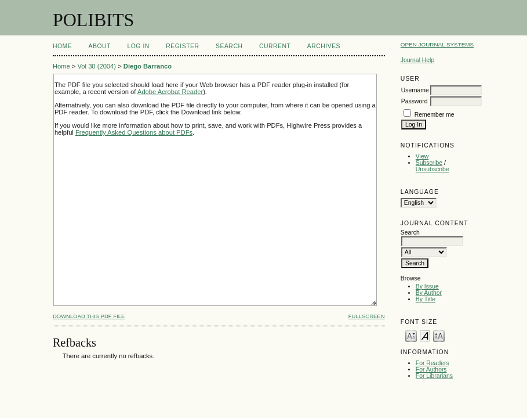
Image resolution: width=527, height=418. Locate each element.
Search (229, 46)
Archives (323, 46)
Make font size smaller (411, 335)
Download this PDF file (89, 316)
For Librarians (434, 376)
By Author (429, 293)
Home (62, 46)
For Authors (431, 369)
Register (182, 46)
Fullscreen (366, 316)
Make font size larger (439, 335)
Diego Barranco (147, 66)
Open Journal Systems (437, 44)
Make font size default (425, 335)
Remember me (435, 114)
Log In (138, 46)
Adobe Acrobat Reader (170, 91)
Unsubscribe (432, 169)
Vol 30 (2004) (96, 66)
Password (414, 101)
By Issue (427, 286)
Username (415, 90)
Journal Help (417, 60)
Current (274, 46)
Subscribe (429, 163)
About (100, 46)
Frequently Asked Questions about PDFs (133, 132)
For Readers (432, 363)
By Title (425, 299)
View (422, 156)
